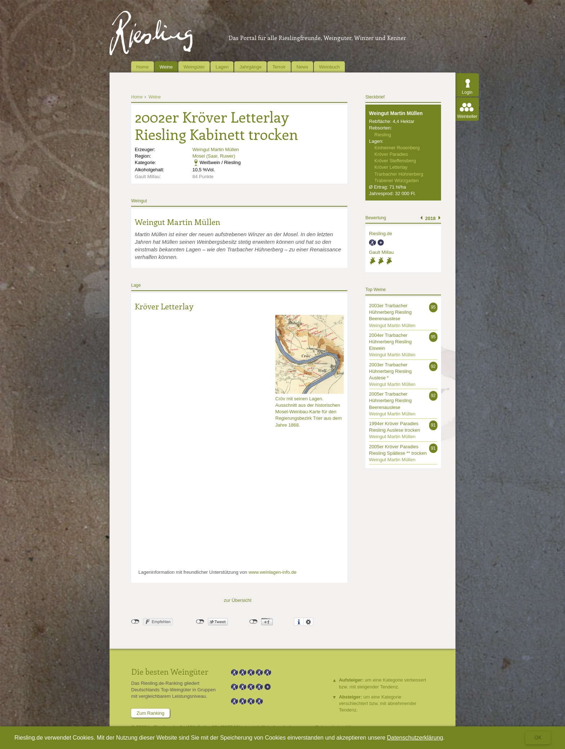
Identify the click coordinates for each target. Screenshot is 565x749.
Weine (166, 67)
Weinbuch (329, 67)
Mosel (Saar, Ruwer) (213, 156)
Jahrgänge (250, 67)
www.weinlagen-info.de (273, 572)
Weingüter (194, 67)
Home (142, 67)
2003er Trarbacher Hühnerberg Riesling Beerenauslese (390, 312)
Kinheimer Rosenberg (397, 147)
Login (467, 92)
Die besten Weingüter (169, 671)
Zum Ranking (150, 713)
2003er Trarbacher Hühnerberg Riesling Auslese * (390, 371)
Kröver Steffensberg (395, 160)
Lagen (221, 67)
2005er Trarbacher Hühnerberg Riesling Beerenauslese (390, 400)
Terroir (279, 67)
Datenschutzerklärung (415, 738)
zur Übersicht (238, 600)
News (302, 67)
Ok (538, 737)
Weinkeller (467, 116)
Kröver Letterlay (164, 306)
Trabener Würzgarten (396, 180)
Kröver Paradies (391, 154)
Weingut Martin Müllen (215, 149)
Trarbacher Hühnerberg (398, 174)
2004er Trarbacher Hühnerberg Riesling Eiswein (390, 341)
